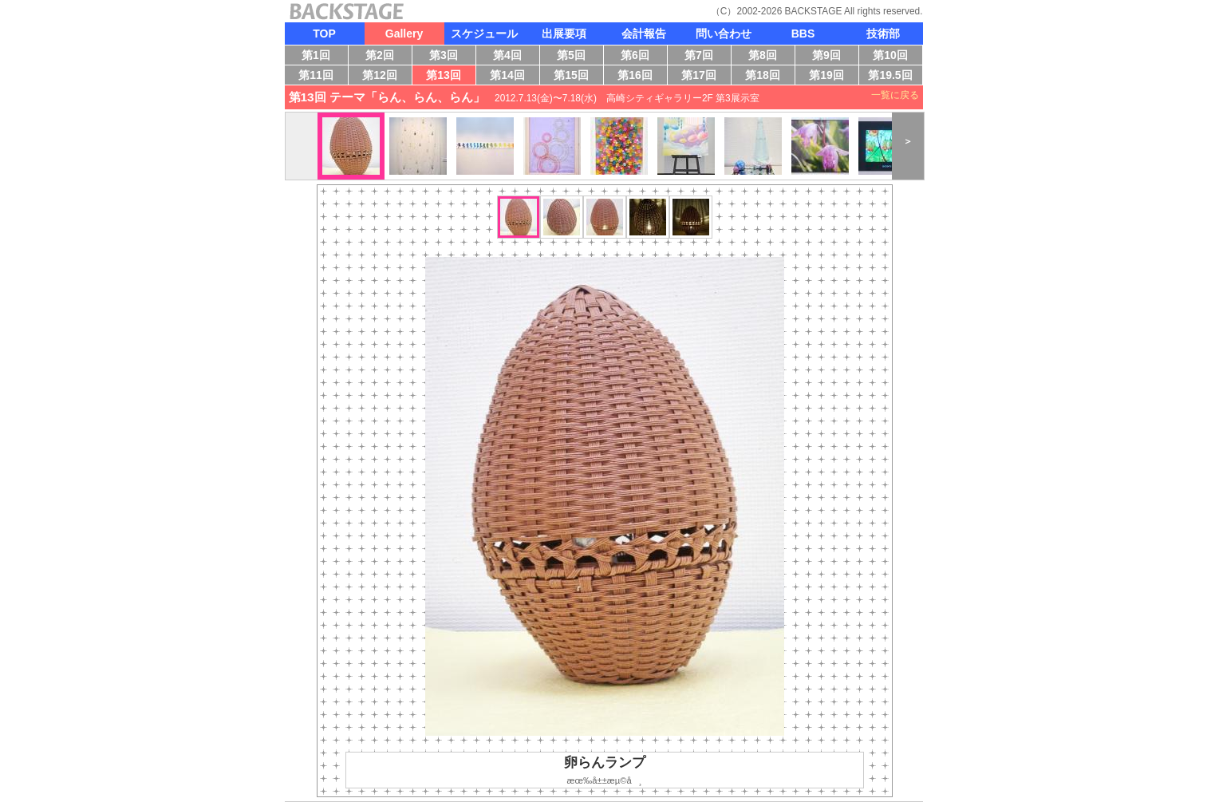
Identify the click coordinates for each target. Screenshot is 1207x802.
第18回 (767, 77)
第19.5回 (890, 77)
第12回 (381, 77)
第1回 (319, 57)
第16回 (639, 77)
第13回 (447, 77)
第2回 (384, 57)
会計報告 (643, 33)
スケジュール (484, 33)
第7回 (703, 57)
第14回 (511, 77)
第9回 (830, 57)
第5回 (575, 57)
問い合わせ (723, 33)
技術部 (883, 33)
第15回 (574, 77)
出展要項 (564, 33)
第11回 (314, 77)
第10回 (887, 57)
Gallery (404, 33)
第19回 (823, 77)
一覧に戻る (895, 95)
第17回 (701, 77)
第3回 (447, 57)
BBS (803, 33)
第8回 (767, 57)
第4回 (511, 57)
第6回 (639, 57)
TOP (324, 33)
